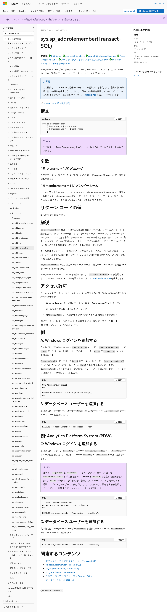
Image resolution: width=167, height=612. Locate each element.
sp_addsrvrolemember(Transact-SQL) (63, 564)
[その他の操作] (124, 30)
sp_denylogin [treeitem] (17, 313)
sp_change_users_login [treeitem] (21, 270)
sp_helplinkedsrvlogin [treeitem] (21, 403)
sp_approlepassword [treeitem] (20, 260)
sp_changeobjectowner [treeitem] (21, 280)
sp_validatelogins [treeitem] (19, 509)
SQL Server (60, 29)
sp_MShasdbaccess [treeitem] (20, 461)
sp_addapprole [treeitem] (18, 220)
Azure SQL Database (75, 55)
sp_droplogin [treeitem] (17, 336)
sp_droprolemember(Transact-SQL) (62, 568)
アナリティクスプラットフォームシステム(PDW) (84, 59)
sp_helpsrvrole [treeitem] (18, 438)
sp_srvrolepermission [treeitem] (20, 499)
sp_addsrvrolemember (100, 278)
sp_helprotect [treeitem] (17, 433)
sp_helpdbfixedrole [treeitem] (19, 399)
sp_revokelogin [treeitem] (18, 484)
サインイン (159, 3)
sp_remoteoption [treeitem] (19, 479)
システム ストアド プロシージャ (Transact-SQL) (69, 576)
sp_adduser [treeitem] (16, 255)
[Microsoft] (5, 3)
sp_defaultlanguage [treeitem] (20, 308)
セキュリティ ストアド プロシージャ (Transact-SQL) (71, 560)
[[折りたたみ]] (33, 27)
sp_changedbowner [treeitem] (20, 275)
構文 (136, 35)
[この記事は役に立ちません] (137, 76)
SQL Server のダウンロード (150, 11)
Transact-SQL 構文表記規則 (57, 103)
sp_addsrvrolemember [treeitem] (21, 250)
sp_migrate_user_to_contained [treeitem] (23, 455)
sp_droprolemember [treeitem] (20, 351)
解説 (136, 45)
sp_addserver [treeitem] (17, 245)
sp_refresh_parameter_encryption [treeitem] (22, 473)
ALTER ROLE (90, 95)
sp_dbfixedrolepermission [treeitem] (22, 298)
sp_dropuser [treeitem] (17, 365)
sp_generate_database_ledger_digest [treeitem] (22, 392)
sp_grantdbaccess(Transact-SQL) (61, 572)
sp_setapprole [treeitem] (17, 494)
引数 (136, 38)
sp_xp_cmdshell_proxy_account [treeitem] (23, 521)
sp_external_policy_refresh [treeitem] (22, 375)
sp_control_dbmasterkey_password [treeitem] (22, 291)
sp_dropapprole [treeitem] (18, 331)
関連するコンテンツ (142, 62)
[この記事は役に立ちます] (134, 76)
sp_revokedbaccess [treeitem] (20, 489)
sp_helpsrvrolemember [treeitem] (21, 443)
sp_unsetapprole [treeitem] (18, 504)
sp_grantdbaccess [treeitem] (19, 380)
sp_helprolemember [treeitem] (20, 428)
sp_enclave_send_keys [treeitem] (21, 370)
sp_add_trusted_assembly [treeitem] (22, 215)
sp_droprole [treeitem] (17, 346)
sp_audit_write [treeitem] (18, 265)
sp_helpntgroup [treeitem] (18, 413)
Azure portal (129, 11)
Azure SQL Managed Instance (102, 55)
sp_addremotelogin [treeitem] (20, 230)
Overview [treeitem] (13, 77)
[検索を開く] (150, 3)
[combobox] (18, 33)
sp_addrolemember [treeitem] (20, 240)
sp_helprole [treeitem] (16, 423)
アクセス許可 (140, 49)
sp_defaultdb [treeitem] (17, 303)
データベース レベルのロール (60, 579)
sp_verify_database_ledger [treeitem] (22, 514)
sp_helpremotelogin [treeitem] (20, 418)
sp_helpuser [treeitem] (17, 448)
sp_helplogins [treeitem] (17, 408)
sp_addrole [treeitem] (16, 235)
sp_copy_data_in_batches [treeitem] (22, 285)
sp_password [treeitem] (17, 466)
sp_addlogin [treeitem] (17, 225)
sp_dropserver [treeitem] (18, 356)
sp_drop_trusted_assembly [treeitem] (23, 326)
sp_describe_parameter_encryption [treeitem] (23, 320)
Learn (43, 29)
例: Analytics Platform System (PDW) (146, 57)
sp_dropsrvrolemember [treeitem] (21, 361)
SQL (50, 29)
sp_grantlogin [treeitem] (17, 385)
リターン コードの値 (143, 42)
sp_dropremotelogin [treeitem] (20, 341)
